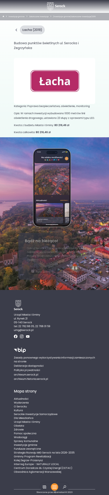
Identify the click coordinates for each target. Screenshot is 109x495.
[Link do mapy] (44, 487)
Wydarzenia (21, 402)
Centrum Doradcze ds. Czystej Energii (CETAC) (43, 468)
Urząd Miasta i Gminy (27, 422)
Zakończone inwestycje (39, 16)
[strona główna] (3, 16)
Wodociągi (20, 437)
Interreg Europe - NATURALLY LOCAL (36, 464)
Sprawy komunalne (26, 441)
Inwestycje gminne (17, 16)
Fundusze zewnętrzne (27, 449)
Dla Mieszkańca (23, 418)
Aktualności (21, 399)
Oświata (19, 426)
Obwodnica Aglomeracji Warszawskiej (37, 472)
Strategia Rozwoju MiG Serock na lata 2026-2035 (44, 452)
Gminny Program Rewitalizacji (32, 456)
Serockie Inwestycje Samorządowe (36, 414)
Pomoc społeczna (25, 433)
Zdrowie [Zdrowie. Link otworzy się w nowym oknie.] (19, 429)
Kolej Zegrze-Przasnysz (28, 460)
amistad (59, 492)
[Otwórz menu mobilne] (54, 487)
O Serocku (20, 406)
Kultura (18, 410)
